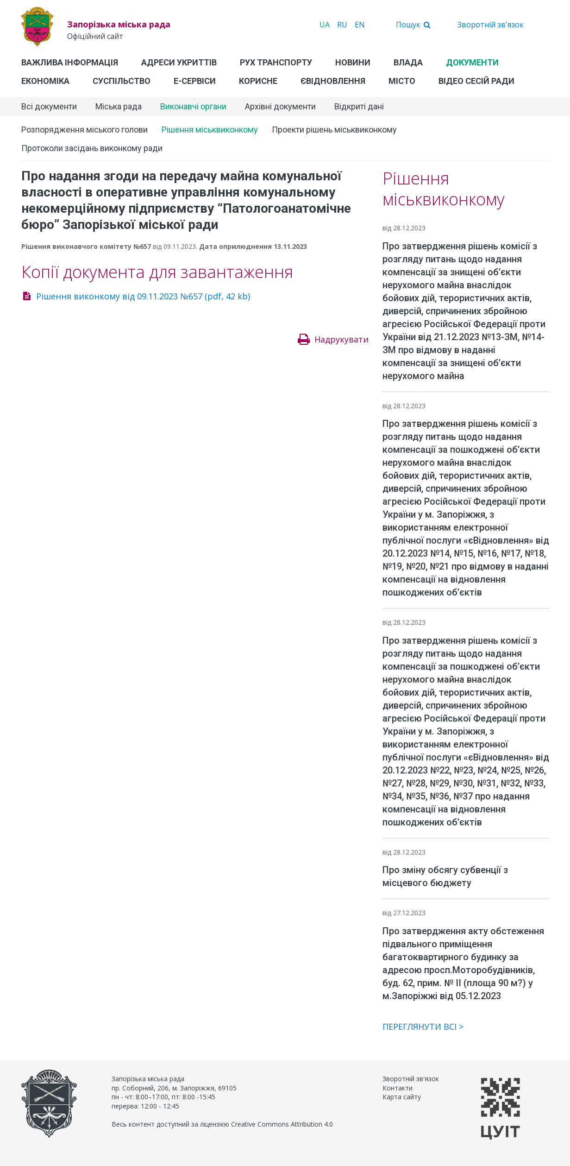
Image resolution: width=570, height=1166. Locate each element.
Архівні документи (280, 106)
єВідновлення (333, 81)
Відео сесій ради (476, 81)
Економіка (45, 81)
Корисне (258, 81)
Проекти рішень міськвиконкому (334, 129)
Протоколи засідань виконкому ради (92, 148)
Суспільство (121, 81)
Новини (352, 62)
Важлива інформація (69, 62)
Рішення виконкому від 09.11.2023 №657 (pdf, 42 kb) (143, 296)
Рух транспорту (276, 62)
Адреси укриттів (179, 62)
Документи (472, 62)
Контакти (397, 1088)
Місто (401, 81)
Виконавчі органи (193, 106)
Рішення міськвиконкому (210, 129)
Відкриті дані (359, 106)
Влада (408, 62)
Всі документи (49, 106)
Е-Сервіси (195, 81)
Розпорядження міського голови (84, 129)
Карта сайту (401, 1096)
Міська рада (118, 106)
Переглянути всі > (423, 1026)
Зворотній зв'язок (490, 24)
